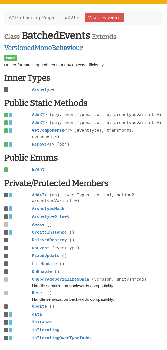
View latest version (104, 17)
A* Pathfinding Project (33, 17)
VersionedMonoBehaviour (43, 48)
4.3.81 (72, 17)
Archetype (43, 89)
